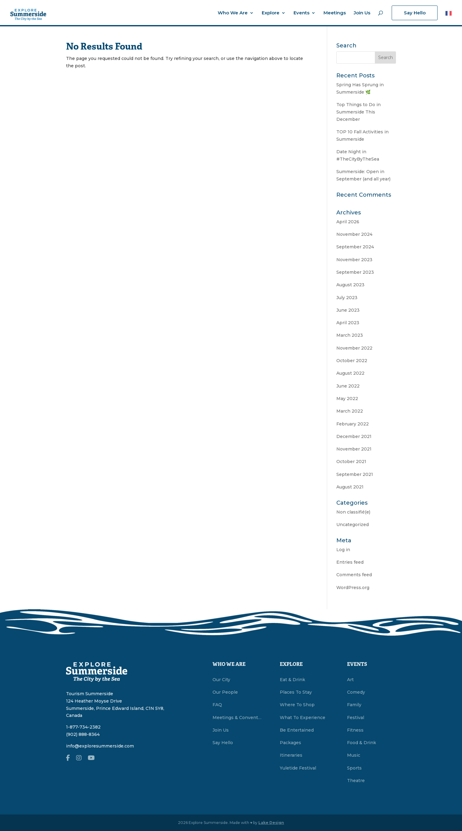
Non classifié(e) (353, 512)
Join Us (362, 13)
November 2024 (354, 234)
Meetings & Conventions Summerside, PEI (237, 717)
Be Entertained (297, 730)
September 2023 (355, 272)
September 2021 (354, 474)
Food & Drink (361, 742)
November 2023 (354, 259)
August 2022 (350, 373)
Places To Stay (296, 692)
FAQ (217, 704)
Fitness (355, 730)
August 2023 (350, 285)
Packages (290, 742)
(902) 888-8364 (83, 734)
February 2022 (352, 424)
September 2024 (355, 247)
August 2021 (350, 487)
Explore (270, 13)
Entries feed (350, 562)
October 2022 (351, 360)
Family (354, 704)
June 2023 (348, 310)
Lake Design (271, 822)
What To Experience (302, 717)
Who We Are (233, 13)
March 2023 (349, 335)
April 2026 (347, 221)
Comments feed (354, 574)
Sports (354, 768)
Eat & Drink (292, 679)
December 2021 (353, 436)
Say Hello (415, 13)
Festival (355, 717)
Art (350, 679)
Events (301, 13)
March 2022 (349, 411)
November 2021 (353, 449)
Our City (221, 679)
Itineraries (291, 755)
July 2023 (346, 297)
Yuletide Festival (298, 768)
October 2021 (351, 461)
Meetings (334, 13)
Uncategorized (352, 524)
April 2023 (347, 322)
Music (353, 755)
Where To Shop (297, 704)
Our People (225, 692)
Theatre (356, 780)
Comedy (356, 692)
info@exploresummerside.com (100, 746)
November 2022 (354, 348)
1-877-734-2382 (83, 727)
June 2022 (348, 386)
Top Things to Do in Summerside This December (358, 112)
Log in (343, 549)
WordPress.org (352, 587)
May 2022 (347, 398)
